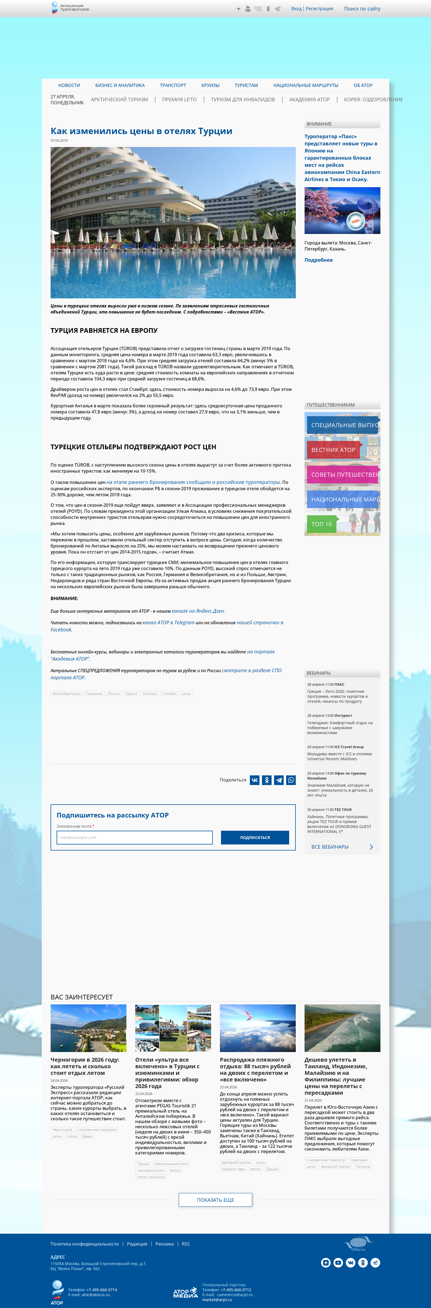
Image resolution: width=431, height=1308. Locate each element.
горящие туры (233, 1154)
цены (186, 678)
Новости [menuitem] (69, 85)
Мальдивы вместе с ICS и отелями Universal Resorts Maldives (340, 741)
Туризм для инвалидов (244, 100)
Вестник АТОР (322, 434)
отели (72, 1121)
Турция (131, 678)
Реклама (153, 1228)
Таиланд (363, 1151)
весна (255, 1154)
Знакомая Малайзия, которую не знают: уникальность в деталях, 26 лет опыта (340, 775)
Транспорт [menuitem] (173, 85)
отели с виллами (151, 1162)
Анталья (150, 678)
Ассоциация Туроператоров (74, 7)
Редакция (128, 1228)
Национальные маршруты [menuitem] (305, 85)
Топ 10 (315, 509)
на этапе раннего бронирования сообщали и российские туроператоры (186, 481)
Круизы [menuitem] (210, 85)
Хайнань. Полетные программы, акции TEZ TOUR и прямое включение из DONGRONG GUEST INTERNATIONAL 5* (339, 809)
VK (259, 9)
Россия (114, 678)
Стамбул (169, 678)
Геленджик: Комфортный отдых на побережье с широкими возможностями (340, 712)
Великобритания (67, 678)
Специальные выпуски (332, 410)
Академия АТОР (300, 100)
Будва (87, 1121)
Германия (95, 678)
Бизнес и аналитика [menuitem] (120, 85)
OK (269, 8)
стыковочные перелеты (97, 1114)
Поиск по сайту (363, 9)
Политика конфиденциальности (81, 1228)
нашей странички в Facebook (261, 620)
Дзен (240, 9)
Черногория (62, 1114)
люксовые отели (150, 1155)
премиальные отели (172, 1148)
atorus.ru (329, 1303)
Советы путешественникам (336, 459)
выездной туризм (236, 1147)
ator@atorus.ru (96, 1279)
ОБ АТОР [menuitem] (363, 85)
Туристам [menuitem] (246, 85)
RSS (172, 1228)
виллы (175, 1155)
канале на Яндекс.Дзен (195, 609)
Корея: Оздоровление (353, 100)
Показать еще (216, 1185)
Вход (298, 9)
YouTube (249, 9)
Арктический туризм (141, 100)
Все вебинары (327, 832)
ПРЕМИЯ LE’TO (192, 100)
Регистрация (322, 9)
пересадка (360, 1145)
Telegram (279, 9)
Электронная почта (74, 811)
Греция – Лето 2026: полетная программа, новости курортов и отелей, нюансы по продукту (338, 681)
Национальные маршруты (336, 484)
